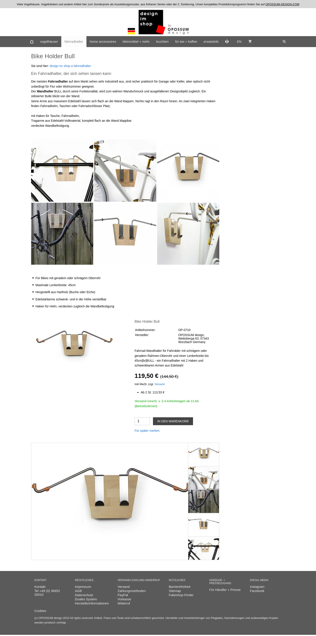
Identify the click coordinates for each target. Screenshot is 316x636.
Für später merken (147, 430)
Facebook (257, 591)
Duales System (86, 599)
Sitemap (175, 591)
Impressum (83, 586)
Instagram (257, 586)
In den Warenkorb (173, 421)
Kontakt (40, 586)
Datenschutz (84, 595)
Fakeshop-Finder (181, 595)
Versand (159, 384)
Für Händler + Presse (225, 590)
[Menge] (142, 421)
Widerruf (124, 603)
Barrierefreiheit (179, 586)
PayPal (123, 595)
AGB (78, 591)
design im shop (60, 66)
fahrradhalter (82, 66)
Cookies (40, 611)
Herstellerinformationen (92, 603)
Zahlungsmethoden (132, 591)
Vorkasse (124, 599)
